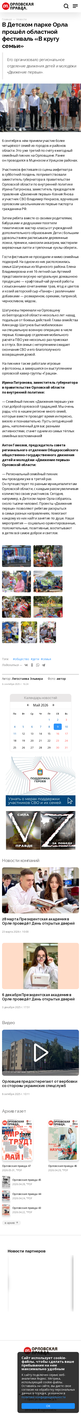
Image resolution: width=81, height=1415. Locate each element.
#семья (46, 659)
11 (14, 733)
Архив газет (14, 1111)
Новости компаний (20, 860)
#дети (35, 659)
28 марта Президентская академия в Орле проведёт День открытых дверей (38, 921)
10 (66, 726)
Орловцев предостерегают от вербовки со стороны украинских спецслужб (39, 1083)
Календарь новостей (40, 698)
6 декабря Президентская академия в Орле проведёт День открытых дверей (38, 997)
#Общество (21, 659)
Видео (8, 1022)
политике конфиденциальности (44, 1397)
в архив (11, 1223)
